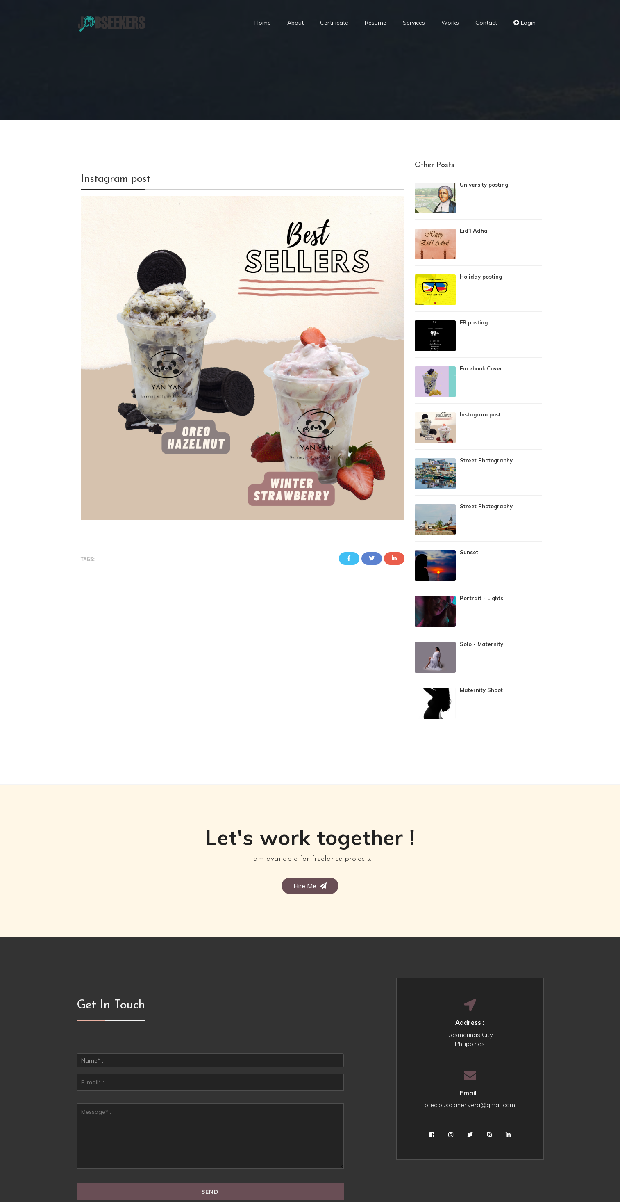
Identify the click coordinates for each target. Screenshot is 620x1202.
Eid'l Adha (474, 230)
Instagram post (480, 414)
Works (450, 22)
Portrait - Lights (481, 598)
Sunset (469, 552)
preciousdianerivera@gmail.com (470, 1105)
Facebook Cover (481, 368)
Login (524, 22)
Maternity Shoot (481, 690)
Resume (375, 22)
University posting (484, 184)
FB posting (474, 322)
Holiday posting (481, 276)
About (295, 22)
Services (414, 22)
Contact (486, 22)
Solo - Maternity (481, 644)
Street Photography (486, 460)
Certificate (334, 22)
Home (262, 22)
